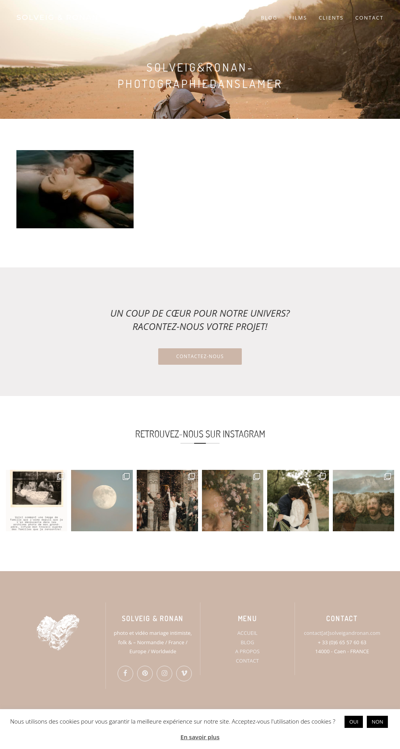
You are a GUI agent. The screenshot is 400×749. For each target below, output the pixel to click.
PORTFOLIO (224, 17)
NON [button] (377, 721)
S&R (186, 17)
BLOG (269, 17)
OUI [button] (353, 721)
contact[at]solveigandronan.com (342, 632)
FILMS (298, 17)
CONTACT (369, 17)
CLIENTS (331, 17)
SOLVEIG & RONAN (57, 17)
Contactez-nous (200, 356)
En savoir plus (200, 737)
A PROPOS (247, 651)
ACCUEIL (247, 632)
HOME (159, 17)
